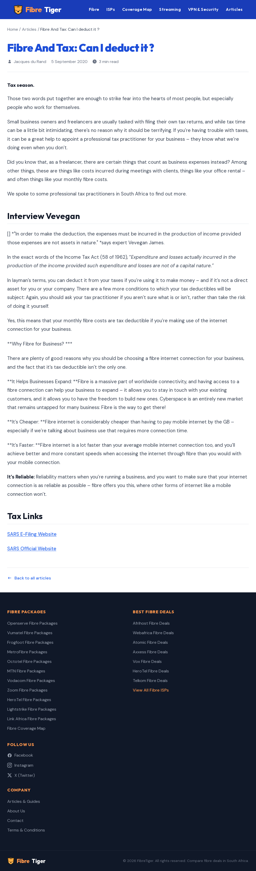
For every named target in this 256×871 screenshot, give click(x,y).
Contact (15, 820)
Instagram (20, 765)
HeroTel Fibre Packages (29, 699)
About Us (16, 811)
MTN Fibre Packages (26, 671)
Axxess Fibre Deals (150, 652)
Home (12, 29)
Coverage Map (137, 9)
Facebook (20, 755)
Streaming (170, 9)
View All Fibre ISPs (151, 690)
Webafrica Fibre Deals (153, 632)
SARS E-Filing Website (32, 534)
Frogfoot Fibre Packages (30, 642)
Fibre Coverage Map (26, 728)
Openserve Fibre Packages (32, 623)
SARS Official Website (31, 549)
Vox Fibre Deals (147, 661)
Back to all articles (29, 578)
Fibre (37, 9)
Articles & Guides (23, 801)
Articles (234, 9)
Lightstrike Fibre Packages (31, 709)
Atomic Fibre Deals (150, 642)
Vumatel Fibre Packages (29, 632)
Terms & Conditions (26, 830)
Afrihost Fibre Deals (151, 623)
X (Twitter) (21, 775)
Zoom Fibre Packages (27, 690)
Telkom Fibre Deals (150, 680)
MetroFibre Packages (27, 652)
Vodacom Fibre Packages (31, 680)
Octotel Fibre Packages (29, 661)
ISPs (110, 9)
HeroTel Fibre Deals (151, 671)
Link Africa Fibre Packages (31, 718)
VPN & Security (203, 9)
